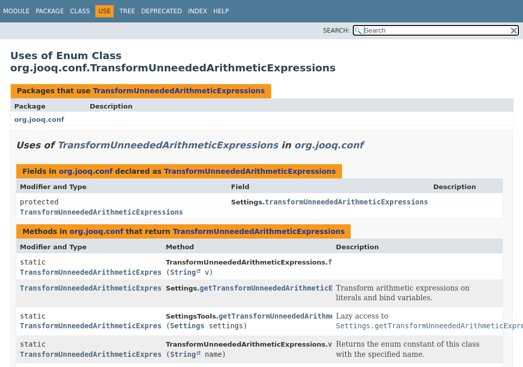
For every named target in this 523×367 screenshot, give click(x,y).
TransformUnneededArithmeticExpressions (179, 91)
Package (50, 11)
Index (197, 11)
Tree (127, 11)
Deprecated (161, 11)
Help (221, 11)
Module (16, 11)
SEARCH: (336, 30)
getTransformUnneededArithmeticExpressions (288, 288)
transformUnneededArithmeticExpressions (346, 202)
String (183, 272)
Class (80, 11)
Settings (187, 326)
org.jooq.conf (39, 119)
